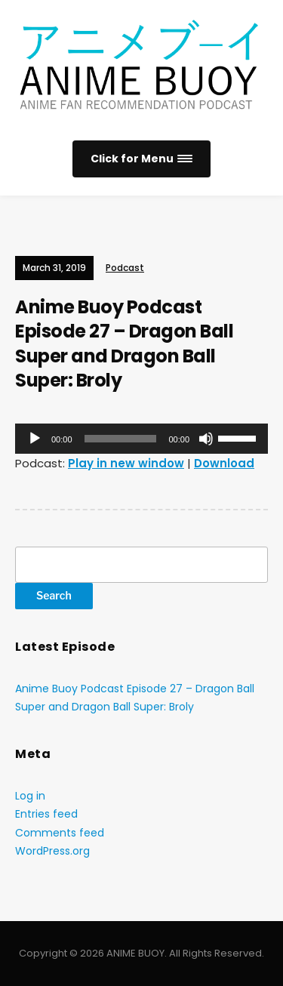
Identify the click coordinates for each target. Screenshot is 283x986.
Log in (30, 795)
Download (224, 463)
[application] (141, 439)
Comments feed (59, 832)
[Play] (34, 438)
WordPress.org (52, 850)
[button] (141, 158)
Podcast (125, 267)
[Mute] (206, 438)
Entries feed (46, 813)
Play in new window (126, 463)
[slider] (121, 438)
